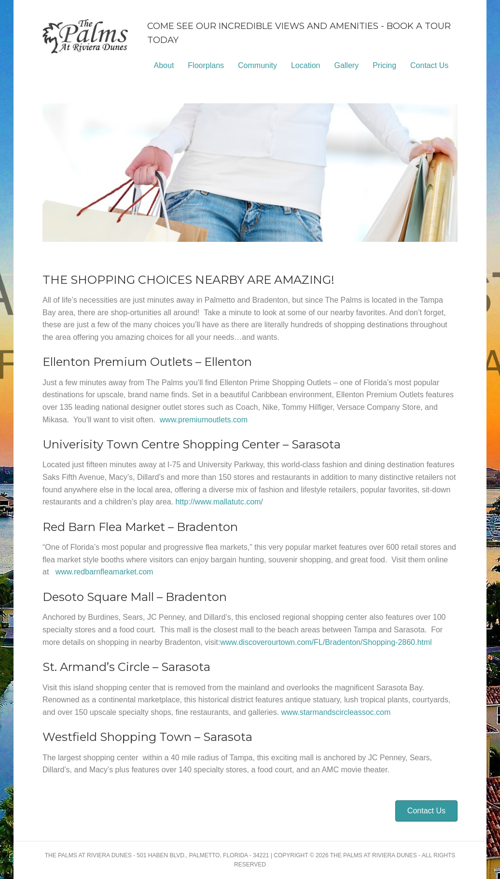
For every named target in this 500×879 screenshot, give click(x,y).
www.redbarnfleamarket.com (104, 572)
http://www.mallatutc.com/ (219, 502)
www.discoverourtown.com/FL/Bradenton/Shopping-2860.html (325, 642)
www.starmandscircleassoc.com (336, 712)
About (164, 65)
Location (305, 65)
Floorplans (206, 65)
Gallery (346, 65)
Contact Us (429, 65)
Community (257, 65)
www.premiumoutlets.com (204, 420)
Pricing (384, 65)
